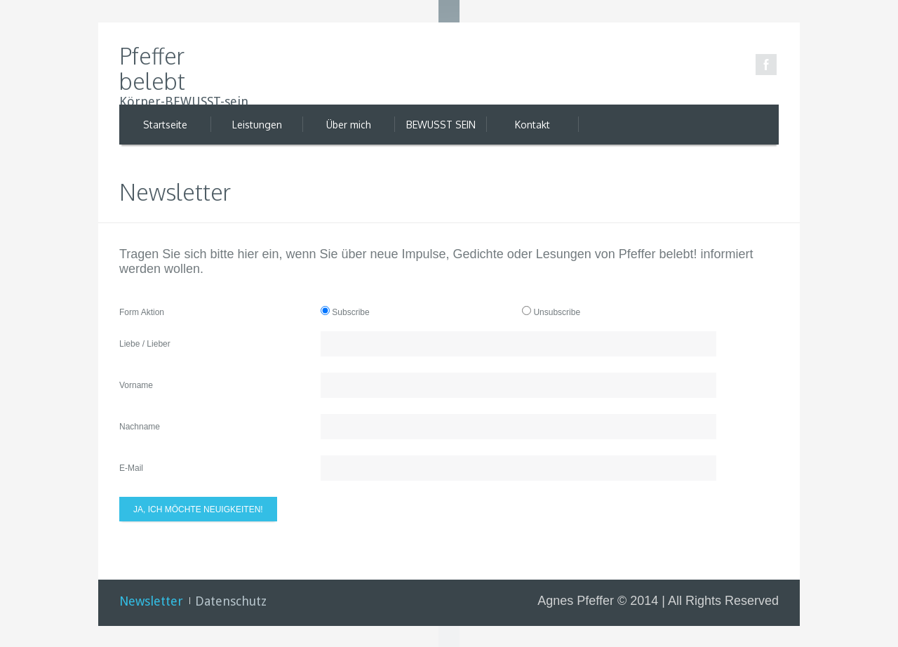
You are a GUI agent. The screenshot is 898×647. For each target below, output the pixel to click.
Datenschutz (231, 601)
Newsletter (151, 601)
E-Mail (131, 468)
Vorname (136, 385)
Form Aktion (141, 312)
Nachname (139, 427)
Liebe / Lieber (144, 344)
